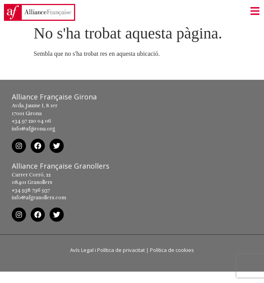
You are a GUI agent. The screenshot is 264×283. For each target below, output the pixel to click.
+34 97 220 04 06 (31, 125)
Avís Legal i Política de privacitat (107, 253)
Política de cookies (172, 253)
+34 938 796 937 (31, 194)
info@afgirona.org (33, 133)
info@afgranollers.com (39, 201)
